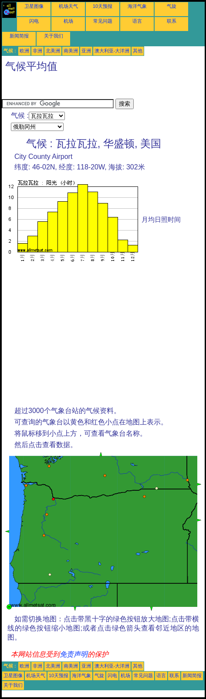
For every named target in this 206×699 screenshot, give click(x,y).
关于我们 (53, 35)
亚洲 (86, 50)
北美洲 (53, 50)
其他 (137, 50)
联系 (171, 21)
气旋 (171, 6)
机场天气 (68, 6)
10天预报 (102, 6)
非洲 (37, 50)
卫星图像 (34, 6)
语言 (137, 21)
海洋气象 (137, 6)
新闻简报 (19, 35)
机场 (68, 21)
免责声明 (74, 654)
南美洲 (71, 50)
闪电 (34, 21)
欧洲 (24, 50)
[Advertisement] (71, 88)
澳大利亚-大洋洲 (112, 50)
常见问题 (102, 21)
